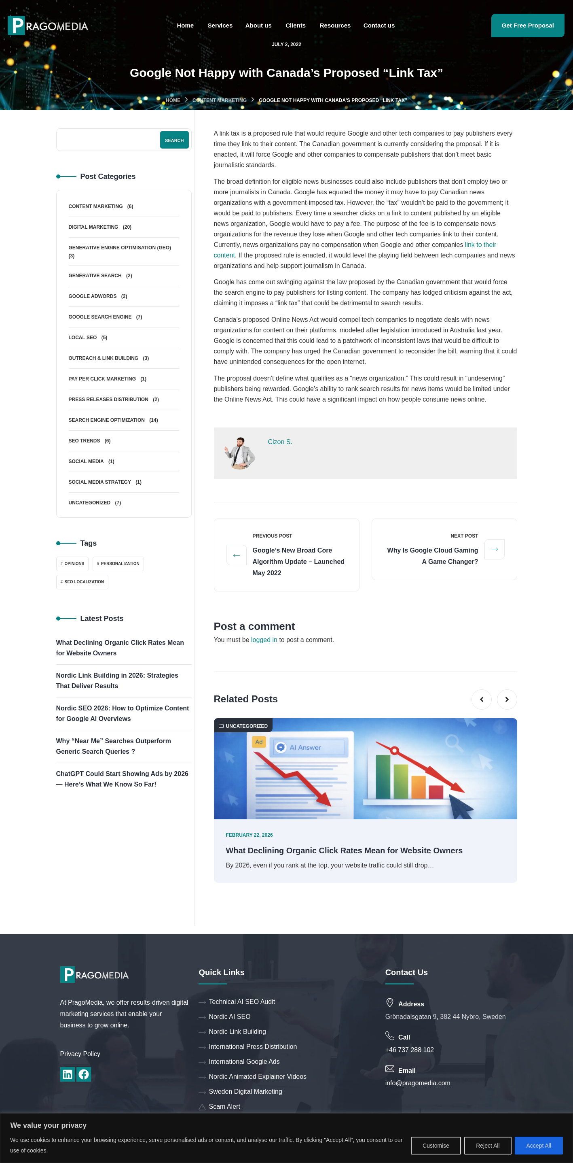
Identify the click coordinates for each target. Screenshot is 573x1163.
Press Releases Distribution (108, 399)
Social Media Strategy (100, 482)
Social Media (86, 461)
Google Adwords (93, 296)
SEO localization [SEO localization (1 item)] (84, 582)
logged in (264, 640)
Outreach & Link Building (104, 358)
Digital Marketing (93, 227)
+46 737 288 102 (409, 1050)
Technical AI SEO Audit (237, 1002)
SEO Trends (84, 441)
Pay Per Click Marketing (102, 379)
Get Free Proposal (528, 25)
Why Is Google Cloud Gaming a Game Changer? (432, 556)
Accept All (538, 1145)
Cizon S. (280, 442)
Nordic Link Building (232, 1032)
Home (173, 100)
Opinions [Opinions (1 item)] (75, 563)
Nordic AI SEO (224, 1017)
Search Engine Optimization (107, 420)
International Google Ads (239, 1062)
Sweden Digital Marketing (240, 1092)
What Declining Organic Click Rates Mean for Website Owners (345, 851)
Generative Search (95, 276)
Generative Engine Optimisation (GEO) (120, 248)
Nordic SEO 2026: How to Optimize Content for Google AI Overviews (122, 713)
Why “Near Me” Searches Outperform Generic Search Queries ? (113, 746)
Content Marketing (219, 100)
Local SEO (83, 337)
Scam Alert (219, 1107)
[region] (286, 1138)
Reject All (487, 1145)
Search (174, 140)
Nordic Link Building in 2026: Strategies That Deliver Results (117, 680)
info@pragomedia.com (417, 1083)
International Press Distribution (248, 1047)
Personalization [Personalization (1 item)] (120, 563)
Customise (436, 1145)
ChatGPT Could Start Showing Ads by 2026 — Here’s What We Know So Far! (122, 779)
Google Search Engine (100, 317)
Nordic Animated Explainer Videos (253, 1077)
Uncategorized (243, 726)
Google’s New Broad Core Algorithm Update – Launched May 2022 (299, 562)
